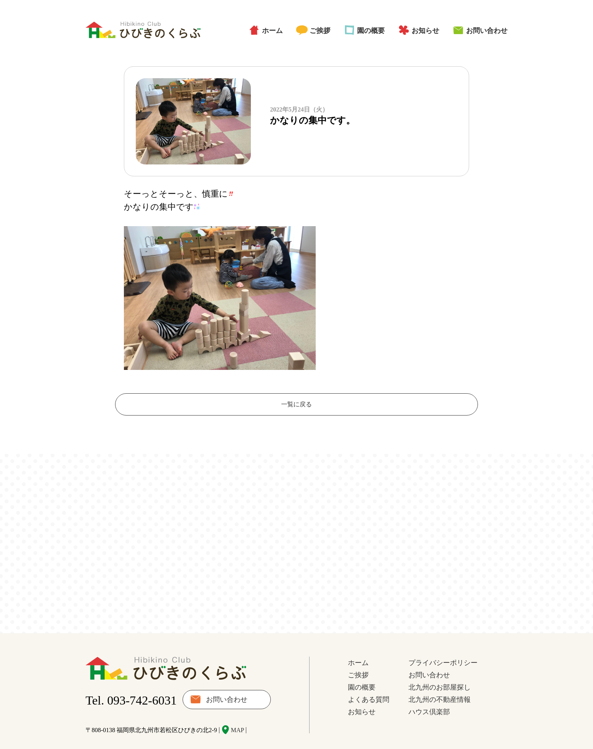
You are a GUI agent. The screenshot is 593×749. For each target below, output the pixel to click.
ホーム (272, 30)
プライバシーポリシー (443, 648)
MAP (237, 715)
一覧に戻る (296, 404)
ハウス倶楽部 (429, 697)
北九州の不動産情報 (440, 684)
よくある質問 (368, 684)
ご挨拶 (320, 30)
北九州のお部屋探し (440, 672)
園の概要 (371, 30)
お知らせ (425, 30)
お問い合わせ (486, 30)
